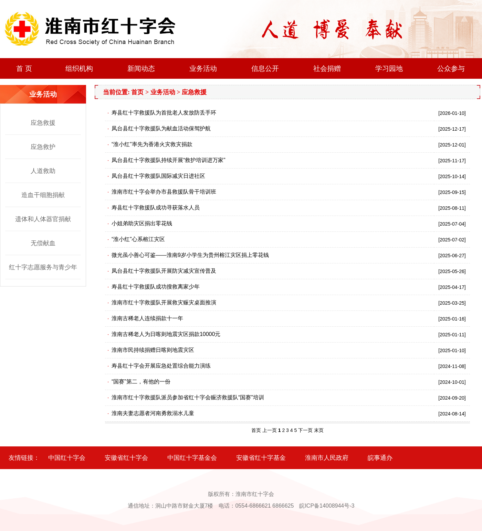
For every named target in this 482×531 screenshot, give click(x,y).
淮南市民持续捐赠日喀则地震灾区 (153, 350)
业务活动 (203, 68)
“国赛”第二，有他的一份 (141, 381)
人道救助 (43, 170)
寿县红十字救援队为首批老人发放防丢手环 (164, 113)
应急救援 (43, 122)
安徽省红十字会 (126, 457)
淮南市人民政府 (326, 457)
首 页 (24, 68)
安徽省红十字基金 (261, 457)
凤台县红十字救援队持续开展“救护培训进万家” (169, 160)
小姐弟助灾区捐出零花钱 (142, 223)
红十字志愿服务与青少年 (43, 267)
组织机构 (79, 68)
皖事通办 (380, 457)
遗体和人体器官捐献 (43, 219)
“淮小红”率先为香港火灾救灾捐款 (152, 144)
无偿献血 (43, 243)
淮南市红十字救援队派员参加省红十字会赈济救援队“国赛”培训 (188, 397)
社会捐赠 (327, 68)
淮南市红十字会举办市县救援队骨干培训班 (164, 192)
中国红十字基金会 (192, 457)
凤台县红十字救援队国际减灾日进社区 (158, 176)
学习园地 (389, 68)
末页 (319, 430)
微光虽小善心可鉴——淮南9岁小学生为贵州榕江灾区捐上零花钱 (190, 255)
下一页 (305, 430)
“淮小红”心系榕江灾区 (138, 239)
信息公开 (265, 68)
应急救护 (43, 146)
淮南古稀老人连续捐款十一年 (147, 318)
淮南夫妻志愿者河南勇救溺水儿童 (153, 413)
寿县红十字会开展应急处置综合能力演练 (161, 366)
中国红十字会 (66, 457)
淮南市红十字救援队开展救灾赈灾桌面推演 (164, 302)
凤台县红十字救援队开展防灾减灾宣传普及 (164, 271)
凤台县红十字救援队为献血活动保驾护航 (161, 128)
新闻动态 (141, 68)
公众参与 (451, 68)
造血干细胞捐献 (43, 195)
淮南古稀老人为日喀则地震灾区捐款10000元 (166, 334)
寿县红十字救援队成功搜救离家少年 (156, 287)
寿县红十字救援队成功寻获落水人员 (156, 207)
